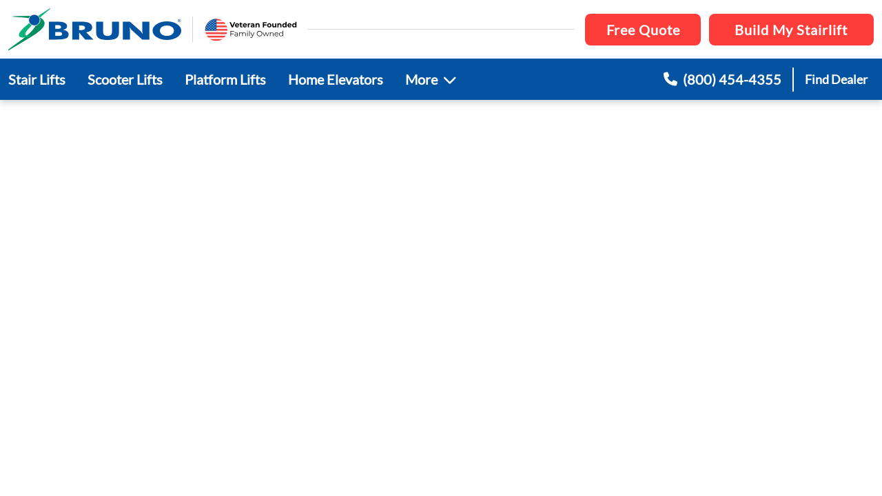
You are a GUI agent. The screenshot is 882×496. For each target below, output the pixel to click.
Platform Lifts (225, 79)
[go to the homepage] (94, 29)
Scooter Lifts (125, 79)
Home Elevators (335, 79)
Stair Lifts (36, 79)
